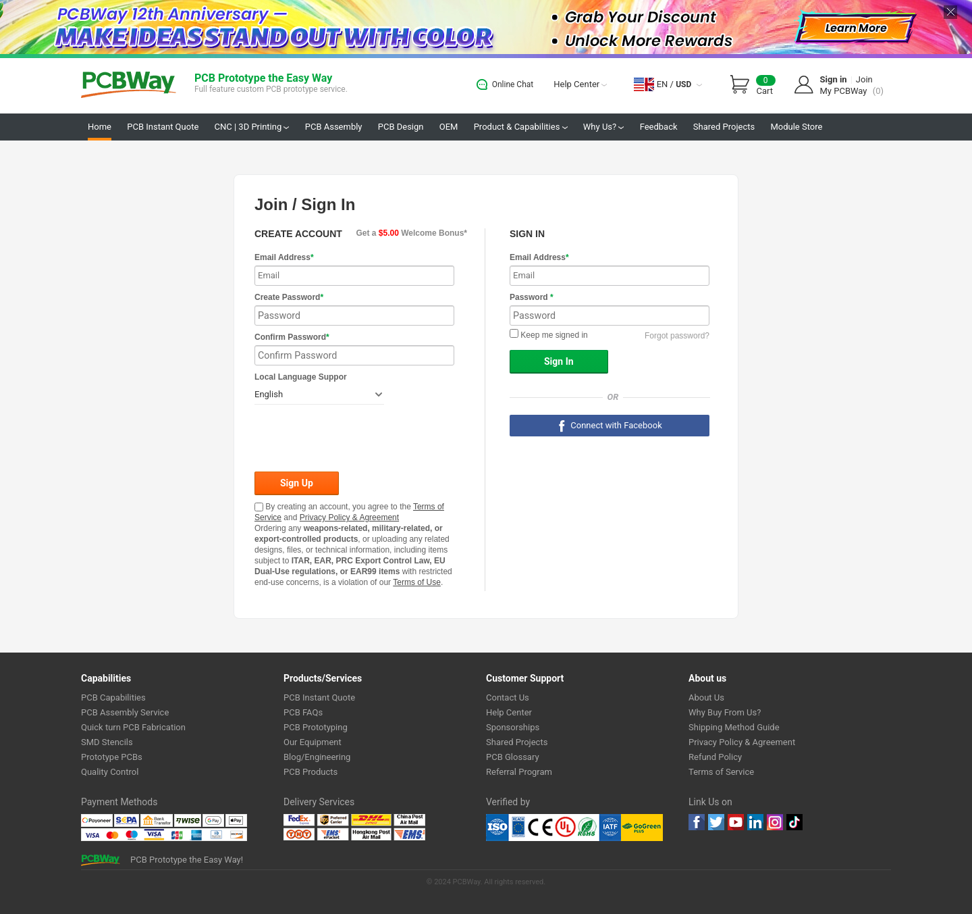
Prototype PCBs (111, 757)
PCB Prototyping (316, 727)
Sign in (833, 79)
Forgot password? (677, 335)
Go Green (642, 827)
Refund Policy (715, 757)
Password (532, 297)
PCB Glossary (512, 757)
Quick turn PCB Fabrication (133, 727)
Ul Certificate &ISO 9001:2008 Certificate (553, 827)
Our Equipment (313, 742)
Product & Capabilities (521, 127)
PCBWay (128, 85)
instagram (775, 822)
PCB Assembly (333, 127)
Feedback (659, 127)
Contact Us (507, 697)
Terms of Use (417, 582)
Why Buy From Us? (724, 712)
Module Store (796, 127)
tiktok (794, 822)
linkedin (755, 822)
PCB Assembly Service (125, 712)
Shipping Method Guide (734, 727)
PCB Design (401, 127)
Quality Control (109, 772)
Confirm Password (291, 337)
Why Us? (603, 127)
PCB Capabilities (113, 697)
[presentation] (357, 439)
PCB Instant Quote (162, 127)
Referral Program (519, 772)
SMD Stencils (107, 742)
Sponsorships (512, 727)
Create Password (288, 297)
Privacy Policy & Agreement (349, 517)
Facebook (696, 822)
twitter (716, 822)
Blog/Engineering (317, 757)
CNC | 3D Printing (252, 127)
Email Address (284, 257)
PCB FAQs (303, 712)
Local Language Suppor (300, 377)
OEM (448, 127)
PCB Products (311, 772)
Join (864, 79)
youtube (736, 822)
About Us (706, 697)
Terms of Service (721, 772)
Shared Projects (724, 127)
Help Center (580, 84)
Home (99, 127)
